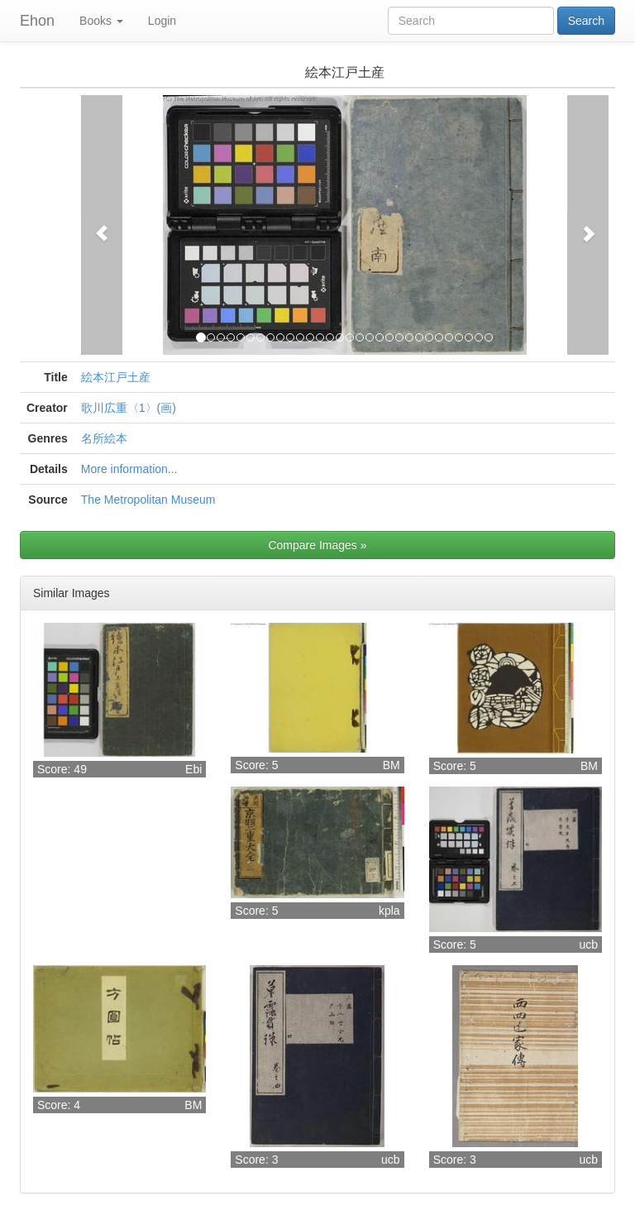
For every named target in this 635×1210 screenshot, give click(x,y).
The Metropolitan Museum (148, 499)
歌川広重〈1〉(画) (128, 407)
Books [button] (101, 20)
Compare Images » (317, 545)
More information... (129, 469)
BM (391, 765)
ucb (588, 944)
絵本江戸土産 (115, 377)
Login (162, 20)
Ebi (193, 769)
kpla (389, 910)
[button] (101, 225)
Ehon (37, 20)
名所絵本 (104, 438)
